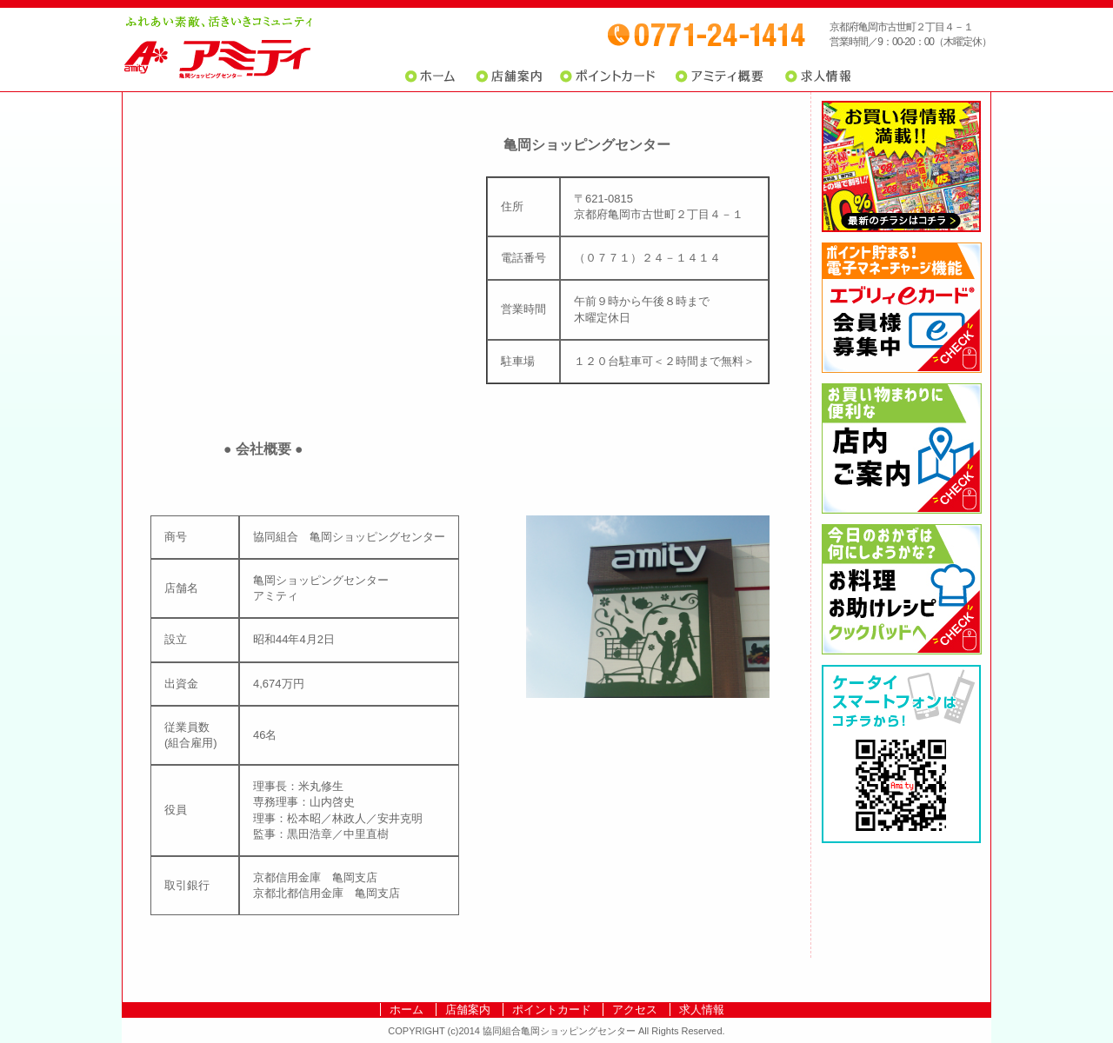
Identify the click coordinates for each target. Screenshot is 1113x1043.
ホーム (434, 76)
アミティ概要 (719, 76)
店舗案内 (509, 76)
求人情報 (817, 76)
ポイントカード (609, 76)
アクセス (634, 1009)
